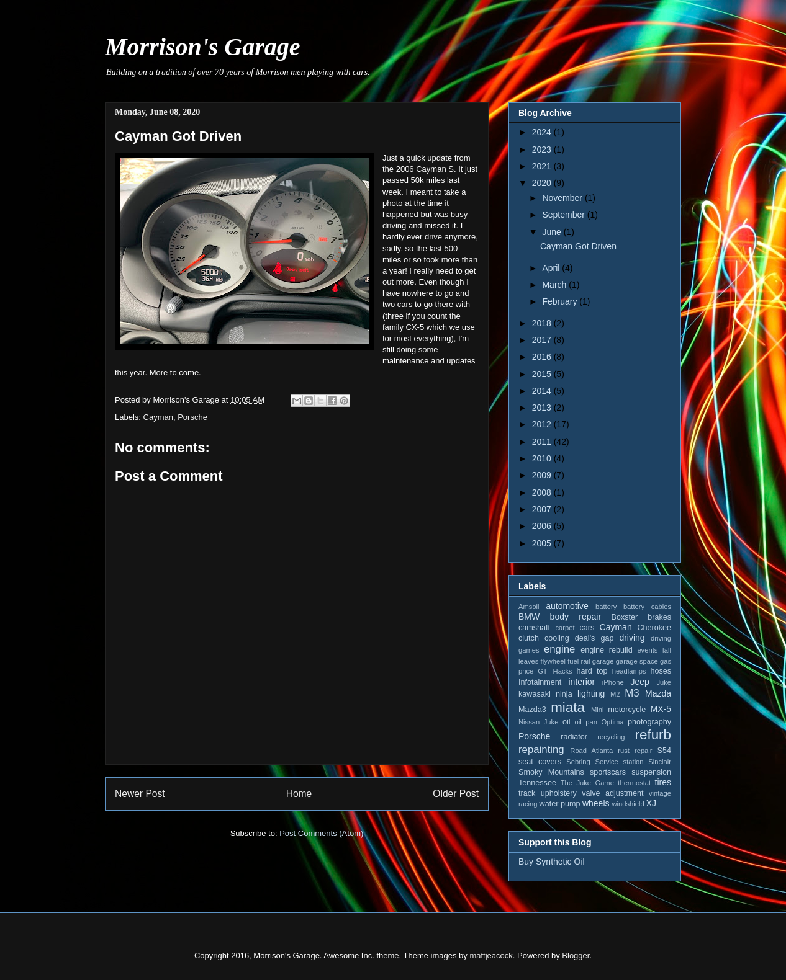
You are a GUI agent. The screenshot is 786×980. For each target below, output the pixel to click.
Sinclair (659, 761)
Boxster (625, 617)
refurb (653, 734)
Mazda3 (532, 709)
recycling (611, 737)
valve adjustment (612, 793)
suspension (651, 772)
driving (631, 638)
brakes (659, 617)
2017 (543, 340)
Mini (597, 709)
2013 (543, 407)
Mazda (658, 693)
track (526, 793)
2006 (543, 526)
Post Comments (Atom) (321, 833)
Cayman (158, 417)
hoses (660, 671)
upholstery (559, 793)
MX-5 (661, 709)
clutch (528, 638)
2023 (543, 149)
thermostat (634, 782)
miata (568, 707)
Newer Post (140, 793)
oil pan (585, 722)
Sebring (578, 761)
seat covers (539, 761)
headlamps (629, 671)
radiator (574, 737)
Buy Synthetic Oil (551, 861)
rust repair (635, 750)
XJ (651, 803)
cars (586, 627)
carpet (564, 627)
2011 (543, 442)
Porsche (192, 417)
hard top (592, 671)
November (563, 198)
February (560, 301)
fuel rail (578, 661)
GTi (543, 671)
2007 (543, 509)
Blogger (575, 955)
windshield (628, 804)
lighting (591, 693)
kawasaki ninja (545, 694)
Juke (663, 682)
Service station (619, 761)
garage (603, 661)
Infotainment (539, 682)
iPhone (613, 682)
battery (606, 606)
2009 (543, 475)
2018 (543, 323)
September (564, 215)
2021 (543, 166)
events (647, 650)
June (552, 232)
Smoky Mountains (551, 772)
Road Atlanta (591, 750)
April (552, 268)
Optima (612, 722)
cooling (556, 638)
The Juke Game (587, 782)
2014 (543, 391)
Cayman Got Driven (578, 246)
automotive (567, 606)
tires (663, 782)
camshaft (534, 627)
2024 (543, 132)
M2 (615, 694)
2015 (543, 374)
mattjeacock (490, 955)
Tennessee (537, 782)
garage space (637, 661)
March (555, 285)
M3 (632, 693)
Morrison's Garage (202, 47)
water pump (560, 804)
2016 (543, 357)
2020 (543, 183)
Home (299, 793)
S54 (664, 750)
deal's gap (594, 638)
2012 (543, 424)
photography (649, 722)
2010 (543, 458)
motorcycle (627, 709)
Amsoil (529, 606)
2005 (543, 543)
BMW (529, 616)
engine (559, 649)
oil (566, 722)
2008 (543, 492)
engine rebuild (606, 650)
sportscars (608, 772)
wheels (596, 803)
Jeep (639, 682)
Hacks (562, 671)
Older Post (456, 793)
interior (581, 682)
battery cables (647, 606)
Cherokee (654, 627)
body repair (576, 616)
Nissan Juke (538, 722)
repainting (541, 749)
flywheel (553, 661)
